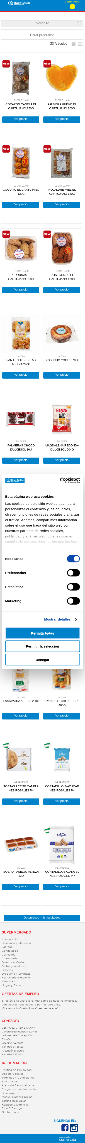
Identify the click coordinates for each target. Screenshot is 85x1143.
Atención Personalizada (18, 1085)
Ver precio (20, 119)
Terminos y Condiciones (18, 1077)
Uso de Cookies (13, 1074)
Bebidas (7, 970)
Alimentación (10, 939)
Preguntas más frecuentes (20, 1089)
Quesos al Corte (13, 962)
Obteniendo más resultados (42, 917)
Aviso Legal (10, 1081)
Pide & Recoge (12, 1108)
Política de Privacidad (17, 1070)
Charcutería (9, 958)
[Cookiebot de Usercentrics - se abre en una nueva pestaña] (60, 480)
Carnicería (8, 954)
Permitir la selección (42, 646)
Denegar (42, 659)
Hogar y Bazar (12, 985)
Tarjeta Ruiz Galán (14, 1101)
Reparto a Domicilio (15, 1105)
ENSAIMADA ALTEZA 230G (21, 701)
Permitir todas (42, 633)
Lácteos (7, 947)
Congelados (10, 951)
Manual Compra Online (17, 1097)
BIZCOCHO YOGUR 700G (62, 360)
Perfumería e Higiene (16, 977)
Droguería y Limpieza (16, 974)
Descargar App (12, 1093)
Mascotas (8, 981)
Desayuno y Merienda (16, 943)
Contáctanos (10, 1112)
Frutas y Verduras (14, 966)
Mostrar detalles (57, 619)
